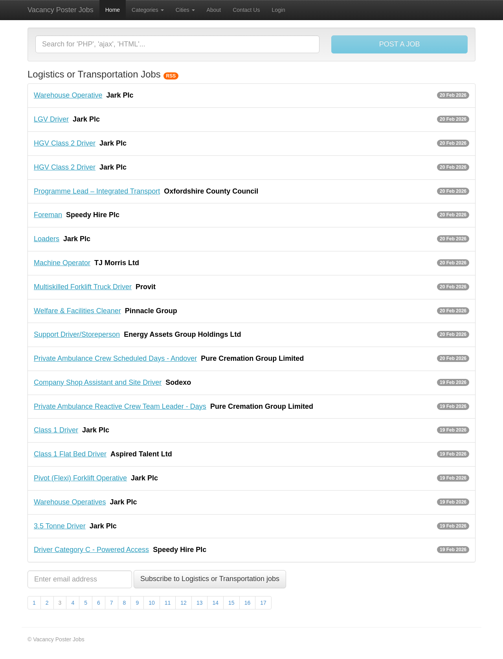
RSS (171, 76)
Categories (148, 10)
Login (278, 10)
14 (215, 603)
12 (183, 603)
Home (112, 10)
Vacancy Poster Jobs (61, 10)
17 (263, 603)
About (214, 10)
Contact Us (246, 10)
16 (247, 603)
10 (152, 603)
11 (168, 603)
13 (199, 603)
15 (231, 603)
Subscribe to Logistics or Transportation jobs (209, 579)
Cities (185, 10)
